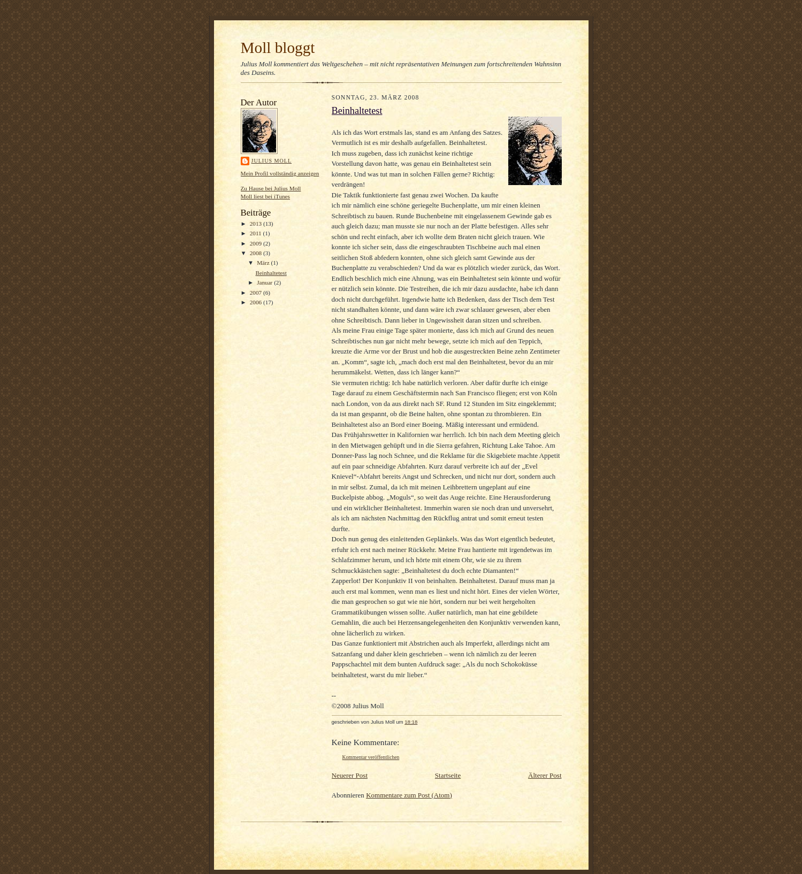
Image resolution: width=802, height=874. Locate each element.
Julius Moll (271, 161)
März (264, 262)
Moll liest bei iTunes (265, 196)
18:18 (410, 722)
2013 (256, 223)
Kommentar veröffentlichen (371, 757)
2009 (256, 243)
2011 (256, 233)
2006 (256, 302)
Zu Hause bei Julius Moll (271, 188)
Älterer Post (544, 775)
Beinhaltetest (270, 273)
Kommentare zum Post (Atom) (409, 795)
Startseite (448, 775)
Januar (265, 282)
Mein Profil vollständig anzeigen (280, 173)
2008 (256, 253)
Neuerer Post (350, 775)
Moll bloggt (278, 47)
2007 (256, 292)
